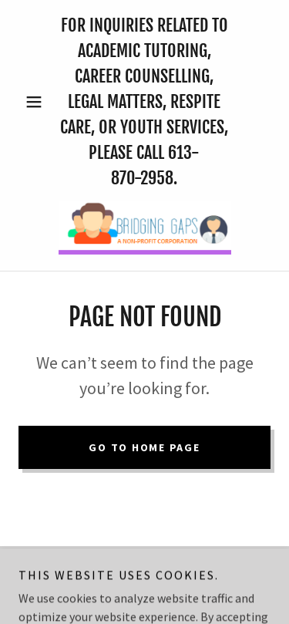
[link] (145, 227)
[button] (37, 101)
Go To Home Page (144, 447)
